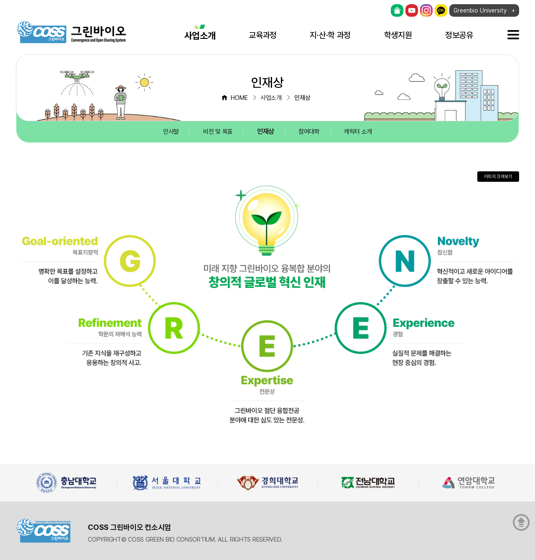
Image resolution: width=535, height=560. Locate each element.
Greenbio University (480, 10)
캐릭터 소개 (358, 131)
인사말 (171, 131)
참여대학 (309, 131)
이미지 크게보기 (498, 176)
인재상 (265, 131)
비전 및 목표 (218, 131)
